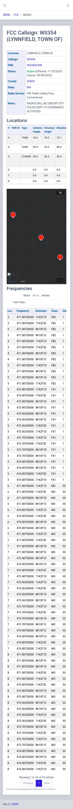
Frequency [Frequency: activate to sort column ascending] (23, 310)
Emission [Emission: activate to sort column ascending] (41, 310)
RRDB (6, 14)
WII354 (31, 59)
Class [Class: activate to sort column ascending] (54, 310)
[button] (68, 5)
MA (29, 87)
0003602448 (34, 65)
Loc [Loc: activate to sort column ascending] (10, 310)
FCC (16, 14)
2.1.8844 (13, 804)
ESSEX (31, 81)
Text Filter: (36, 302)
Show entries (36, 295)
